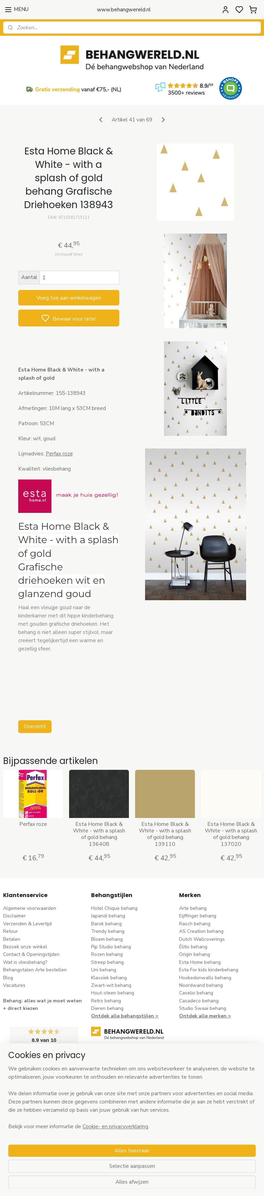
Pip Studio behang (111, 947)
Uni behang (103, 970)
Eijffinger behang (197, 916)
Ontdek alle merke (201, 1016)
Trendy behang (107, 931)
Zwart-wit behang (111, 985)
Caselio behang (196, 993)
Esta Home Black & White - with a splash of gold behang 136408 (99, 834)
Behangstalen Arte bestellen (35, 970)
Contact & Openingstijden (31, 954)
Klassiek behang (109, 977)
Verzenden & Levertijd (27, 923)
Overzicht (35, 726)
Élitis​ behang (193, 947)
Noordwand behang (201, 985)
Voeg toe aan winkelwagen (68, 297)
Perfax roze (59, 453)
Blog (8, 977)
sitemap (162, 1183)
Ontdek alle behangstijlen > (124, 1016)
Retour (10, 931)
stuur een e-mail (109, 1098)
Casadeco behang (199, 1001)
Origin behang (194, 954)
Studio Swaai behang (202, 1008)
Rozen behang (107, 954)
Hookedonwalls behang (205, 977)
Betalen (11, 939)
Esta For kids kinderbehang (208, 970)
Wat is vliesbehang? (25, 962)
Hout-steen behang (112, 993)
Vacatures (14, 985)
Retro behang (106, 1001)
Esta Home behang (200, 962)
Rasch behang (194, 923)
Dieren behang (107, 1008)
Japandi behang (108, 916)
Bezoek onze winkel (25, 947)
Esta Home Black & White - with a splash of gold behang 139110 (165, 834)
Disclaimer (14, 916)
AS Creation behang (201, 931)
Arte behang (193, 908)
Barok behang (106, 923)
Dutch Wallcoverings (202, 939)
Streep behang (107, 962)
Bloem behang (107, 939)
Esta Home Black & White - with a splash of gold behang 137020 (231, 834)
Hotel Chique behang (114, 908)
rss (175, 1183)
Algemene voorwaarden (29, 908)
